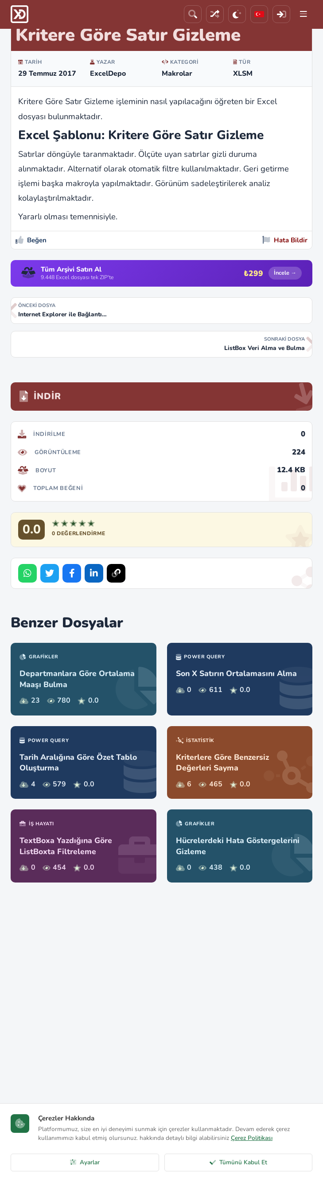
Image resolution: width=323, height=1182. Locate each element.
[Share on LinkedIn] (94, 573)
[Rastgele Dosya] (215, 14)
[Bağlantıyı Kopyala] (116, 573)
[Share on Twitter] (49, 573)
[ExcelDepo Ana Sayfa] (19, 14)
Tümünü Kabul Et (238, 1162)
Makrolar (177, 73)
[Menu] (303, 14)
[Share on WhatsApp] (27, 573)
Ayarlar (85, 1162)
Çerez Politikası (251, 1138)
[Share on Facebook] (71, 573)
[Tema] (237, 14)
